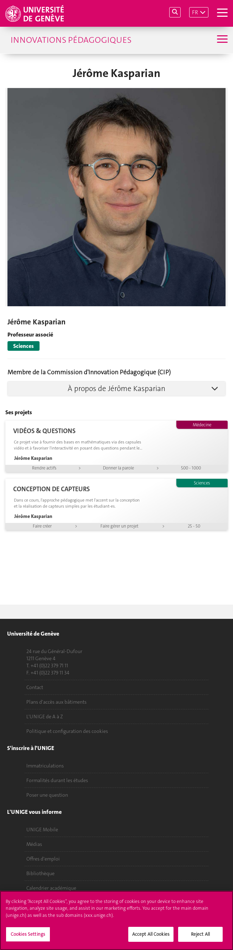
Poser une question (47, 795)
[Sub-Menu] (221, 40)
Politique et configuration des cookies (67, 731)
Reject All (200, 938)
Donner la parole (118, 468)
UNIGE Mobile (42, 829)
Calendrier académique (51, 888)
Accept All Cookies (151, 938)
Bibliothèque (40, 873)
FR (195, 12)
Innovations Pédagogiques (71, 40)
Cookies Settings (28, 938)
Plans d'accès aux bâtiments (56, 702)
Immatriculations (45, 765)
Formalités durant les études (57, 780)
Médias (34, 844)
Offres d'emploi (43, 859)
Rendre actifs (44, 468)
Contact (34, 687)
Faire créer (42, 526)
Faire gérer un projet (119, 526)
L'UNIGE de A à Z (44, 716)
